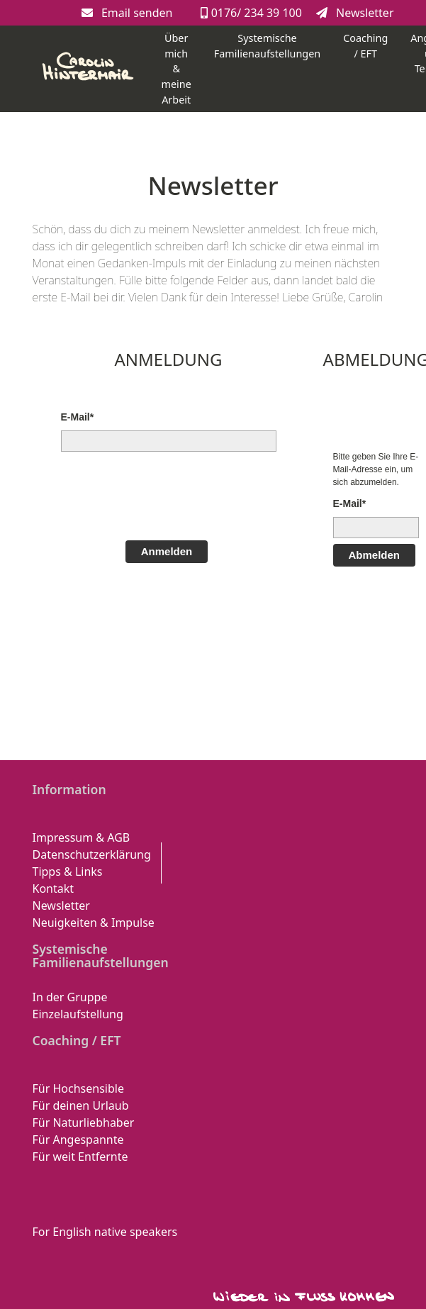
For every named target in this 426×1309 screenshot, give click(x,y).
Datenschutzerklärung (92, 854)
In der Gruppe (70, 997)
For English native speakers (105, 1232)
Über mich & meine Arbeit (176, 68)
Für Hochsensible (78, 1088)
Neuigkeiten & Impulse (94, 922)
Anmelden (167, 551)
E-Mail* (77, 417)
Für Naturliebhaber (84, 1122)
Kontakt (53, 888)
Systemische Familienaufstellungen (267, 45)
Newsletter (355, 13)
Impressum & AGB (81, 837)
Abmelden (374, 555)
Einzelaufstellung (78, 1014)
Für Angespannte (78, 1139)
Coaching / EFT (365, 45)
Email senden (127, 13)
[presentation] (168, 494)
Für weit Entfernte (80, 1156)
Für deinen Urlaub (81, 1105)
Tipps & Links (68, 871)
